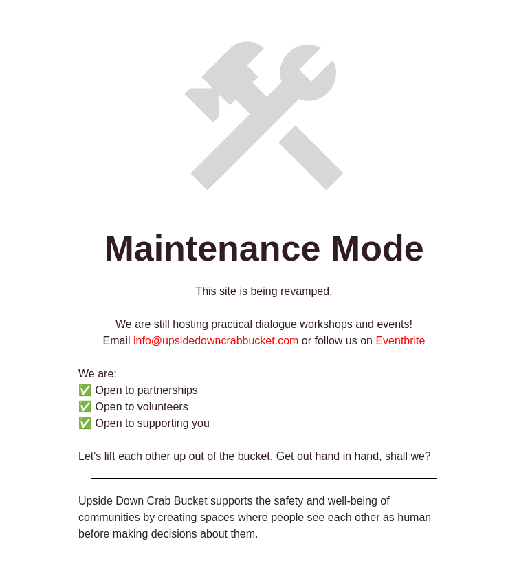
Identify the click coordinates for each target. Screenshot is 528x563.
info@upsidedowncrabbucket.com (215, 340)
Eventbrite (400, 340)
